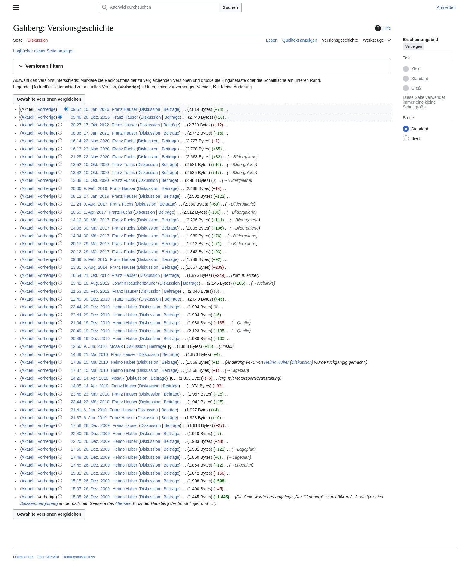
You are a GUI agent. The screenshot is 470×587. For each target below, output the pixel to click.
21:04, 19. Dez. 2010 (90, 322)
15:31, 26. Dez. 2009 (90, 473)
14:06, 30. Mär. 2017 (90, 228)
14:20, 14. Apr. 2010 (89, 378)
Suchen (230, 7)
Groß (416, 88)
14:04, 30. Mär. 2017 (90, 235)
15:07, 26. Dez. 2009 (90, 488)
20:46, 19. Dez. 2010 (90, 338)
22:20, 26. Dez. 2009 (90, 441)
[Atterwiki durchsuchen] (159, 7)
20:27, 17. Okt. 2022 (90, 125)
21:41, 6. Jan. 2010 (89, 410)
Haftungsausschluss (79, 557)
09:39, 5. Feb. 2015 (89, 259)
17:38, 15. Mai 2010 (89, 362)
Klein (416, 69)
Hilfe (382, 28)
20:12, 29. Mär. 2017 (90, 251)
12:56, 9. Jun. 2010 (89, 346)
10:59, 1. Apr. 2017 (88, 212)
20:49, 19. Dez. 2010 (90, 330)
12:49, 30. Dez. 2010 (90, 299)
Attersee (123, 503)
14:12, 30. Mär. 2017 (90, 220)
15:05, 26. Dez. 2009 (90, 496)
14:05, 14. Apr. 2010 (89, 386)
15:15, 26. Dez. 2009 (90, 481)
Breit (415, 138)
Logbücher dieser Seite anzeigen (44, 51)
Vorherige (47, 109)
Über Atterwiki (48, 557)
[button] (202, 66)
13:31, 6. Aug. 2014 (89, 267)
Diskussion (150, 109)
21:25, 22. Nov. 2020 (90, 156)
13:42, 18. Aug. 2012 (90, 283)
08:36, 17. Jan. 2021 (90, 133)
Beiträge (171, 109)
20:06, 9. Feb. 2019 (89, 188)
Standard (419, 78)
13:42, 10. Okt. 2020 (90, 172)
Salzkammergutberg (39, 503)
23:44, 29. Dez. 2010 (90, 306)
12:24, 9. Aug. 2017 (89, 204)
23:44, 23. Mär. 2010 (90, 401)
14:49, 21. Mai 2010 (89, 354)
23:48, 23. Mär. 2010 (90, 394)
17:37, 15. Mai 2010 (89, 370)
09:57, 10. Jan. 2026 (90, 109)
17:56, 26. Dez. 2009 (90, 449)
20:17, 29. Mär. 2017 (90, 243)
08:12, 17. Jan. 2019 (90, 196)
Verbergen (413, 46)
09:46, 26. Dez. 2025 (90, 117)
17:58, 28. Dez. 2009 (90, 425)
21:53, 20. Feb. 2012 (90, 291)
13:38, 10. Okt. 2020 (90, 180)
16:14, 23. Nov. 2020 (90, 140)
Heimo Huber (276, 362)
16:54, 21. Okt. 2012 (90, 275)
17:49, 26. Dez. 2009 (90, 457)
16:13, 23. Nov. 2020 (90, 149)
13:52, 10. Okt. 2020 (90, 164)
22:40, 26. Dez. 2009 (90, 433)
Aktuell (28, 117)
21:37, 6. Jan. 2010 (89, 417)
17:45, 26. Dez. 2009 (90, 465)
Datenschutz (23, 557)
